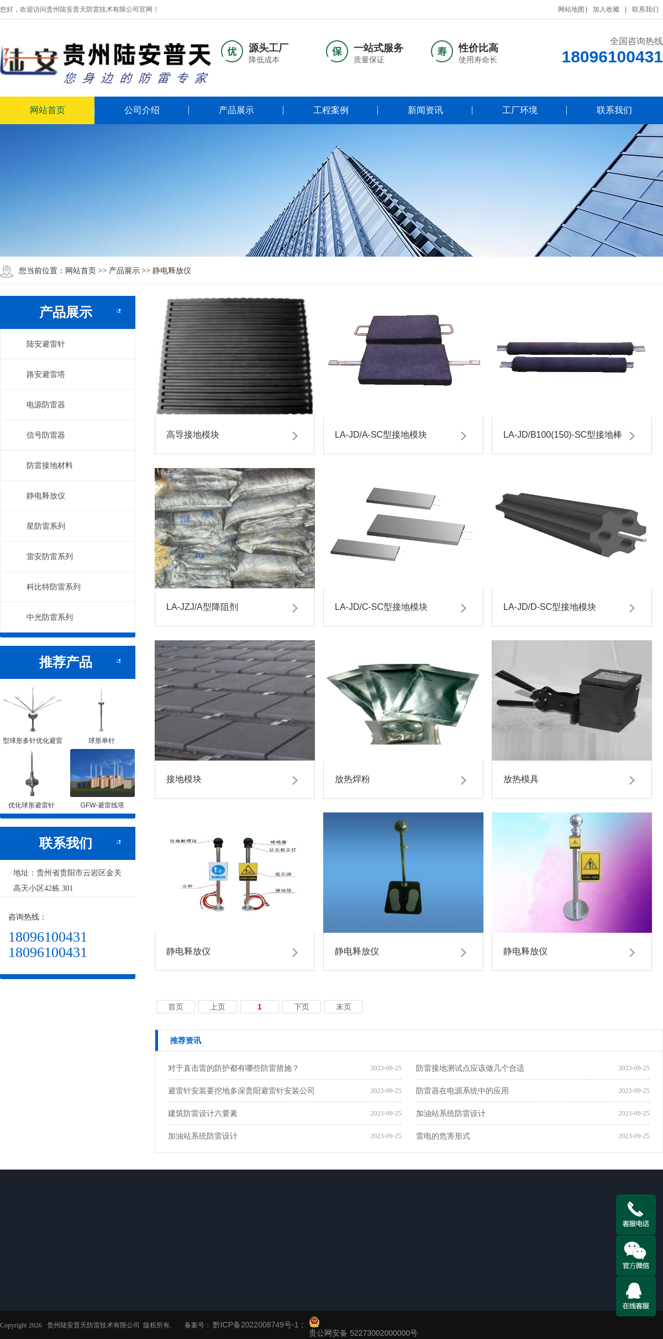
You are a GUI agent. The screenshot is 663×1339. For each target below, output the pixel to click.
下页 (301, 1006)
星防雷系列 (39, 526)
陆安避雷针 (39, 343)
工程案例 (331, 110)
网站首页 (47, 110)
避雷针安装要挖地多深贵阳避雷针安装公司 (241, 1090)
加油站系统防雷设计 (451, 1113)
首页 (175, 1006)
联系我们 (645, 9)
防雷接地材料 (43, 465)
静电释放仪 (171, 270)
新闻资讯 (425, 110)
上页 (217, 1006)
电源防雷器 (39, 404)
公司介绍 (142, 110)
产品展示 (236, 110)
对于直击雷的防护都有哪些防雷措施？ (233, 1068)
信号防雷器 (39, 435)
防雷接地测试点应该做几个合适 (470, 1068)
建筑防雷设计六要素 (203, 1113)
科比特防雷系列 (47, 586)
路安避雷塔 (39, 374)
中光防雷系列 (43, 617)
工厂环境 (520, 110)
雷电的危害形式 (443, 1135)
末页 (343, 1006)
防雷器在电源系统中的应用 (462, 1090)
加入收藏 (606, 9)
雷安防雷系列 (43, 556)
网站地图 (571, 9)
